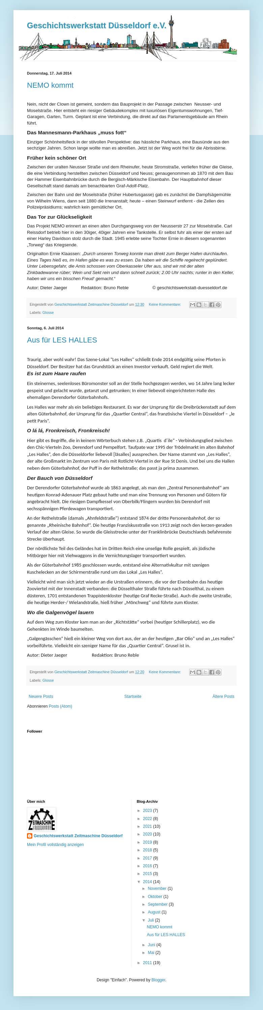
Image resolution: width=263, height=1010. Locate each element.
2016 (148, 866)
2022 (148, 818)
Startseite (133, 696)
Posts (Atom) (60, 706)
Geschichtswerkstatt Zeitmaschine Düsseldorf (78, 836)
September (158, 904)
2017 (148, 858)
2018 (148, 850)
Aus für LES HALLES (62, 340)
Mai (151, 952)
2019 (148, 842)
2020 (148, 834)
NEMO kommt (50, 85)
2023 (148, 810)
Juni (152, 945)
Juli (151, 920)
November (158, 888)
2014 (148, 881)
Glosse (48, 312)
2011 (148, 962)
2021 (148, 826)
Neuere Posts (41, 696)
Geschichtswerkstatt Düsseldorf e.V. (97, 25)
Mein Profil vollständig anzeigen (55, 844)
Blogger (158, 980)
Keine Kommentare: (165, 304)
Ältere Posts (223, 696)
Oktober (155, 896)
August (155, 912)
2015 (148, 873)
